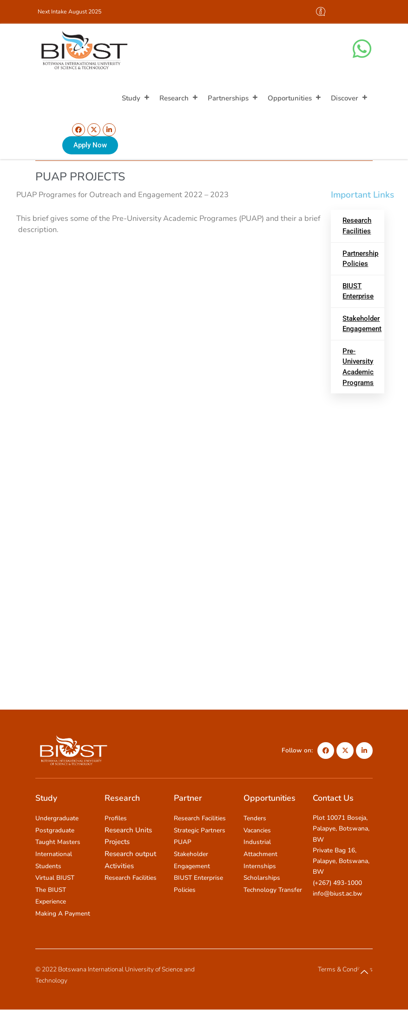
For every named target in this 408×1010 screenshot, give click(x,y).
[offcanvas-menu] (321, 12)
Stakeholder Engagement (362, 323)
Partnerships (233, 98)
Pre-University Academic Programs (358, 367)
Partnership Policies (360, 258)
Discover (349, 98)
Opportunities (295, 98)
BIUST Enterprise (358, 291)
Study (136, 98)
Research (178, 98)
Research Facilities (356, 225)
